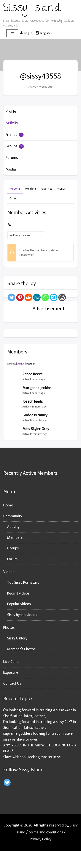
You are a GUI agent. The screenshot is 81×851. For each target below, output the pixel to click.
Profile (11, 111)
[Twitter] (11, 297)
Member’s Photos (21, 649)
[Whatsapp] (45, 297)
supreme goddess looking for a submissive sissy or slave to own (38, 736)
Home (8, 505)
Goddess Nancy (34, 415)
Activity (12, 123)
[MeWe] (37, 297)
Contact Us (12, 683)
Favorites (46, 188)
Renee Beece (32, 374)
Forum (12, 559)
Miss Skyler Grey (35, 429)
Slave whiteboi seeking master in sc (31, 757)
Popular (30, 363)
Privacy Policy (40, 839)
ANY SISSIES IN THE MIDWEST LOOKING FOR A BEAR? (40, 748)
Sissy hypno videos (22, 615)
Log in (26, 33)
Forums (12, 157)
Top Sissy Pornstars (23, 582)
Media (11, 169)
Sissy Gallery (17, 638)
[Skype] (53, 297)
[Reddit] (28, 297)
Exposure (10, 672)
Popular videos (19, 604)
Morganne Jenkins (36, 388)
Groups (15, 146)
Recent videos (18, 593)
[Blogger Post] (62, 297)
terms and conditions (46, 832)
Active (20, 363)
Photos (9, 627)
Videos (8, 572)
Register (44, 33)
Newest (11, 363)
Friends (15, 134)
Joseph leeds (32, 401)
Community (12, 516)
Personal (15, 188)
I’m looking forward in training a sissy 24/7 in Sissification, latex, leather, (39, 713)
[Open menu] (12, 33)
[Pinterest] (20, 297)
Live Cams (11, 662)
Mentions (31, 188)
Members (15, 537)
